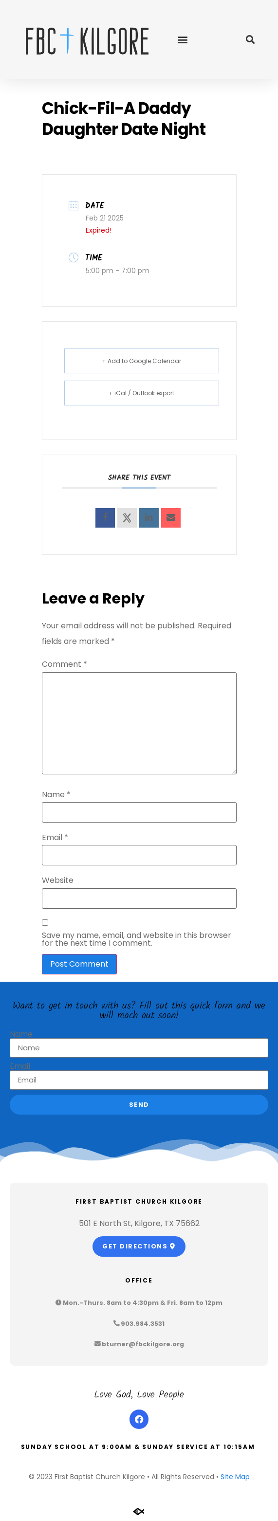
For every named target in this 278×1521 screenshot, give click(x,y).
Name (56, 795)
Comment (64, 664)
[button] (183, 40)
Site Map (235, 1477)
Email (55, 838)
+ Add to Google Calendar (141, 361)
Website (58, 880)
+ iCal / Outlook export (141, 393)
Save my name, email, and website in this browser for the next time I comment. (136, 939)
